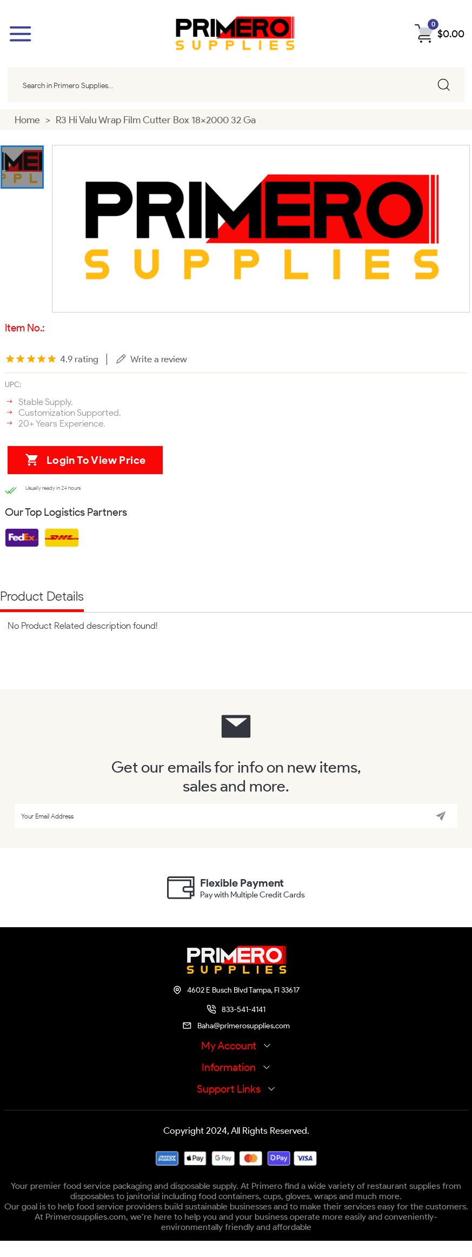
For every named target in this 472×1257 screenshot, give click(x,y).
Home (27, 121)
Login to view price (80, 467)
